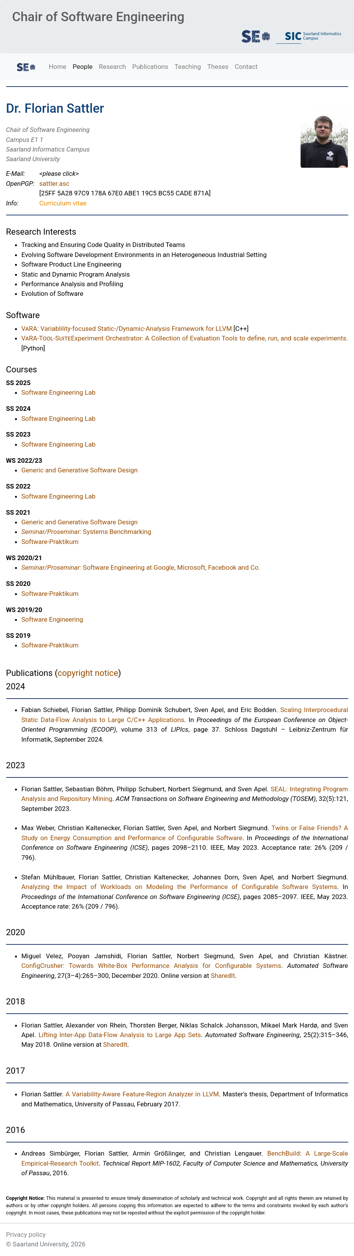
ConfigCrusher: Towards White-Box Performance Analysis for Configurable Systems (151, 965)
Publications (150, 66)
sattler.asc (54, 183)
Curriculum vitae (62, 203)
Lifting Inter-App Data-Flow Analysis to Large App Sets (119, 1035)
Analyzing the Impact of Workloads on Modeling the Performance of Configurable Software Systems (179, 887)
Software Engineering (52, 619)
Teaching (188, 66)
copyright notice (88, 673)
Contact (246, 66)
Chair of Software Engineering (98, 16)
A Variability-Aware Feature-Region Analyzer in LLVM (142, 1094)
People (83, 66)
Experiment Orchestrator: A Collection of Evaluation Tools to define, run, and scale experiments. (185, 338)
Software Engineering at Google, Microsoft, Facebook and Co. (141, 567)
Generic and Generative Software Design (80, 470)
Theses (217, 66)
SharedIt (223, 975)
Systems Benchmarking (86, 531)
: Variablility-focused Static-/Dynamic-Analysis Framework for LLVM (127, 328)
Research (112, 66)
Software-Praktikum (50, 541)
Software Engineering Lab (59, 392)
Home (57, 66)
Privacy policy (26, 1234)
